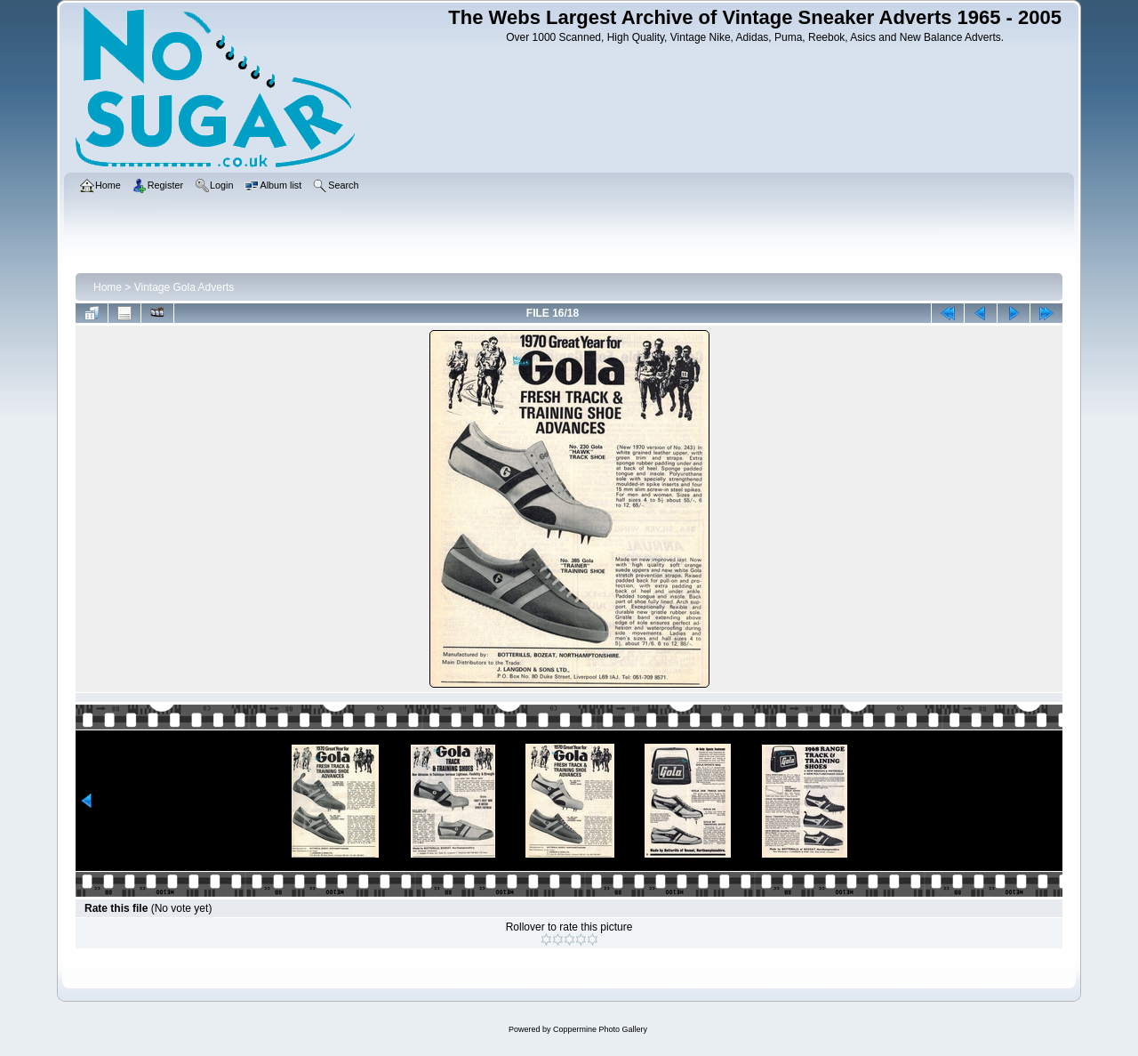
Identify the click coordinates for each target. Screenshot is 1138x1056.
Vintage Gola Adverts (184, 287)
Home (107, 287)
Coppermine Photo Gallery (600, 1029)
